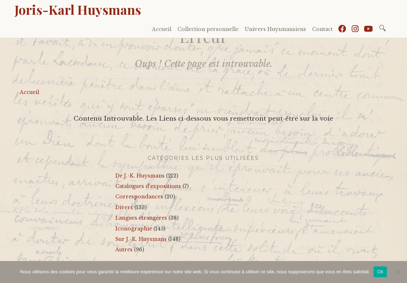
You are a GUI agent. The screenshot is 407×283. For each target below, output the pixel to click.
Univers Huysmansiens (275, 29)
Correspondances (139, 196)
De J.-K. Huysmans (140, 175)
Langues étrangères (141, 218)
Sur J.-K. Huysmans (141, 239)
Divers (124, 207)
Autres (124, 249)
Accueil (161, 29)
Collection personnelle (208, 29)
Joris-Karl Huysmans (77, 9)
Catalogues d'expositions (148, 186)
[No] (398, 271)
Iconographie (133, 228)
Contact (322, 29)
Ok (380, 271)
